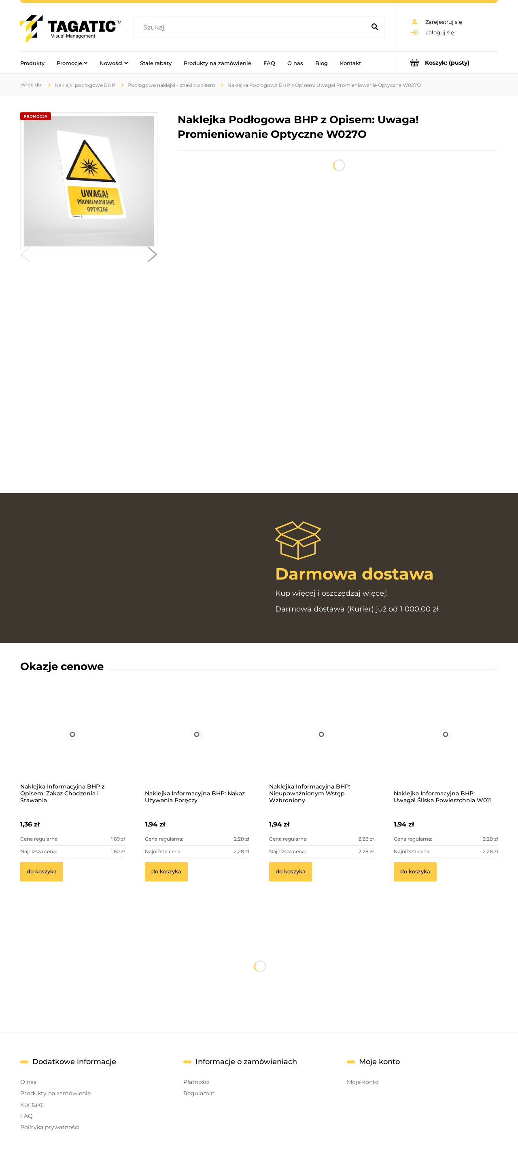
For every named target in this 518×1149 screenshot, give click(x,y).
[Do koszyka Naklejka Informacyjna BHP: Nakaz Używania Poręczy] (166, 871)
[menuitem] (32, 62)
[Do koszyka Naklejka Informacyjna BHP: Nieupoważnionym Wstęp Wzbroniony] (290, 871)
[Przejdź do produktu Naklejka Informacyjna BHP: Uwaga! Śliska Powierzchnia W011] (446, 745)
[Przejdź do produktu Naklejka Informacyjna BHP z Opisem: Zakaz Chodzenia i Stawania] (72, 745)
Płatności (196, 1082)
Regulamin (198, 1093)
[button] (25, 256)
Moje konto (363, 1082)
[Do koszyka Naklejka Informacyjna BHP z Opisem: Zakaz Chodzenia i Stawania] (41, 871)
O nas (28, 1082)
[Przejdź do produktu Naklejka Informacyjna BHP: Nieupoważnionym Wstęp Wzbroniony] (321, 745)
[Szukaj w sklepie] (251, 27)
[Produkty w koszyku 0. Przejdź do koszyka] (447, 62)
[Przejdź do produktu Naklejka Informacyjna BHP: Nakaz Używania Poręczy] (197, 745)
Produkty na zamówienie (55, 1093)
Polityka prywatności (50, 1127)
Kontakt (31, 1104)
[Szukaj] (374, 27)
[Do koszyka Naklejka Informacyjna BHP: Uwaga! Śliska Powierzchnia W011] (415, 871)
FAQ (26, 1115)
